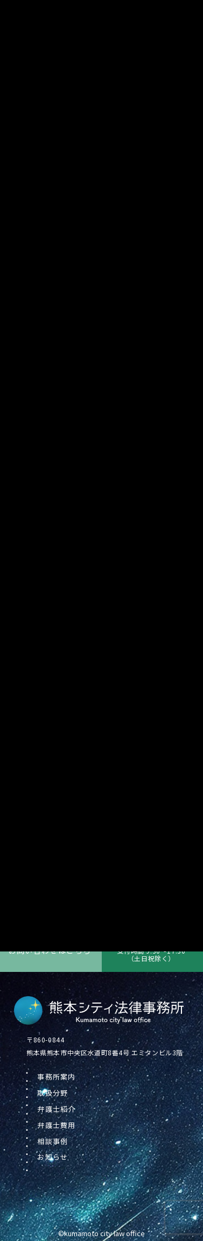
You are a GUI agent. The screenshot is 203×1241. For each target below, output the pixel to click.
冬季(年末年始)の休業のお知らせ (91, 854)
